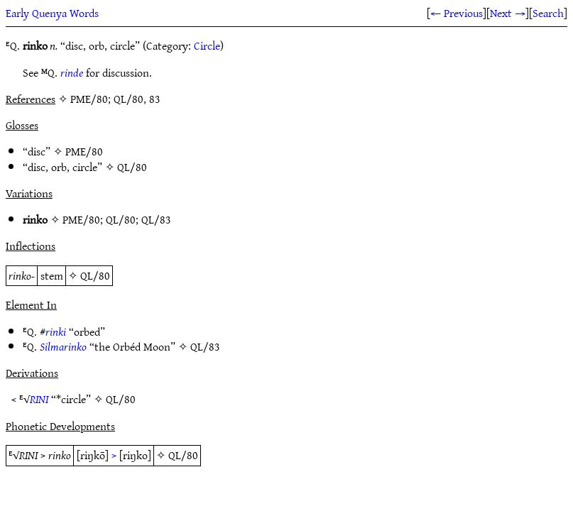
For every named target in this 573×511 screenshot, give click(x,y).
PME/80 (84, 151)
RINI (39, 399)
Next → (507, 13)
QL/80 (132, 167)
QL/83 (156, 219)
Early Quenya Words (52, 13)
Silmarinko (63, 346)
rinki (55, 331)
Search (548, 13)
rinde (71, 72)
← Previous (456, 13)
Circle (207, 45)
